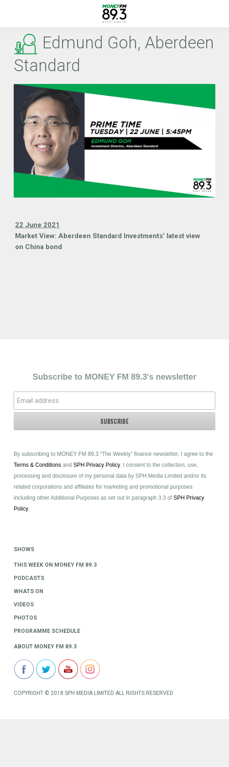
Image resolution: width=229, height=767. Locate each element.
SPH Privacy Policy (96, 465)
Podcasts (29, 578)
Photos (25, 618)
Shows (24, 549)
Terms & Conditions (37, 465)
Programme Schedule (47, 631)
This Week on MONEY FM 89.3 (55, 565)
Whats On (28, 591)
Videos (24, 604)
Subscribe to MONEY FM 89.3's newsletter (114, 376)
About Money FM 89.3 (45, 646)
